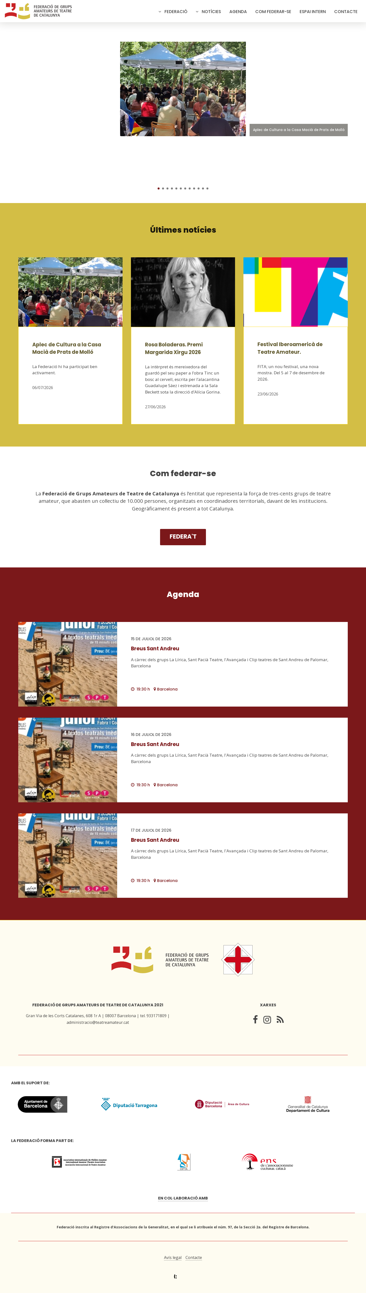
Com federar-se (273, 12)
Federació (176, 12)
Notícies (211, 12)
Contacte (346, 12)
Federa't (183, 536)
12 (207, 188)
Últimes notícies (183, 230)
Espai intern (313, 12)
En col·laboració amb (183, 1198)
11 (203, 188)
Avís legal (173, 1257)
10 (199, 188)
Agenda (238, 12)
